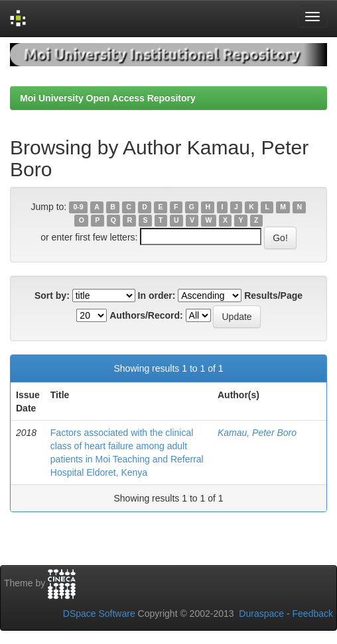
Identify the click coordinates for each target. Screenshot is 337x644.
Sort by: (52, 295)
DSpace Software (99, 613)
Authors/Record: (145, 315)
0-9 (78, 207)
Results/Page (273, 295)
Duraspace (261, 613)
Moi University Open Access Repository (108, 98)
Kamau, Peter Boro (257, 432)
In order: (157, 295)
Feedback (313, 613)
